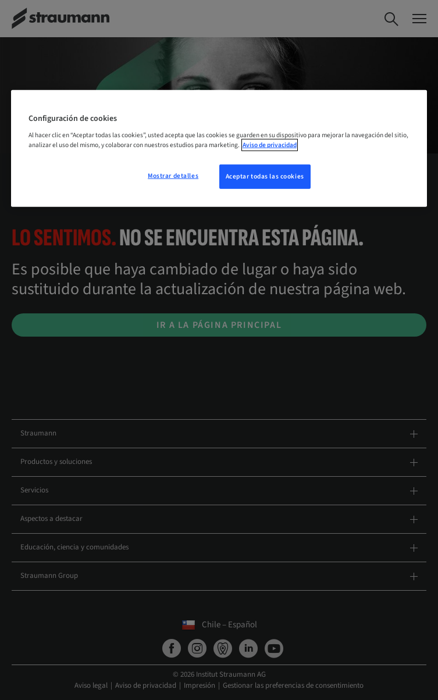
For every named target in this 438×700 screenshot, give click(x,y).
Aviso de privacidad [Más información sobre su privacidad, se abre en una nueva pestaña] (270, 145)
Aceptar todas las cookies (265, 176)
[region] (219, 148)
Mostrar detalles (173, 176)
